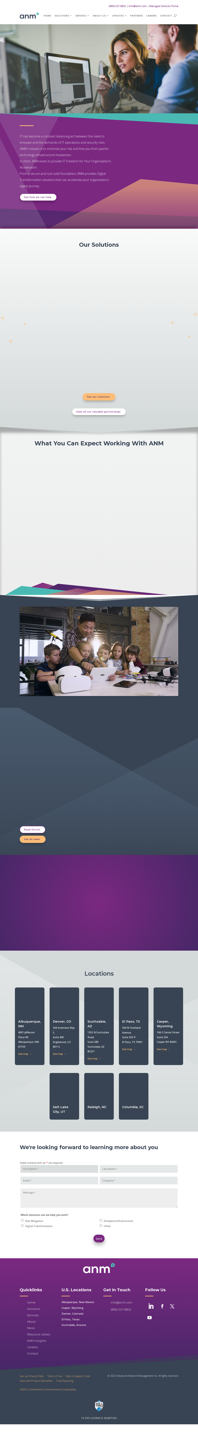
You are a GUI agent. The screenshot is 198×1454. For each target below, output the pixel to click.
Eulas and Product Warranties (36, 1356)
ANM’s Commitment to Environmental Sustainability (48, 1365)
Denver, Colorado (73, 1289)
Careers (151, 15)
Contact (166, 15)
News (31, 1303)
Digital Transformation (39, 1201)
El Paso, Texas (70, 1295)
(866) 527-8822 (117, 6)
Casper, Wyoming (72, 1283)
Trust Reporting (64, 1356)
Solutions (62, 15)
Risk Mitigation (34, 1196)
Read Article (32, 829)
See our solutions (98, 396)
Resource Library (38, 1310)
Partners (136, 15)
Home (47, 15)
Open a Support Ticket (78, 1351)
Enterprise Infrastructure (118, 1196)
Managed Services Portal (163, 6)
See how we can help (37, 197)
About (31, 1297)
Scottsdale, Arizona (74, 1300)
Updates (118, 15)
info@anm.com (138, 6)
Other (107, 1201)
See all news (32, 839)
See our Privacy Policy (32, 1351)
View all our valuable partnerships (98, 411)
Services (80, 15)
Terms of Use (54, 1351)
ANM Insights (36, 1316)
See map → (25, 1054)
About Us (99, 15)
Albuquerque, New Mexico (78, 1277)
